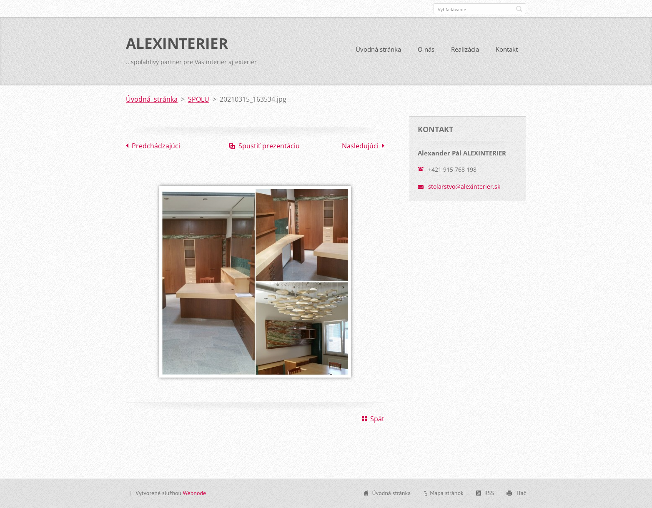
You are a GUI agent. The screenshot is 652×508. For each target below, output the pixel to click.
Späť (377, 418)
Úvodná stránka (378, 49)
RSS (489, 493)
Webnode (194, 493)
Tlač (521, 493)
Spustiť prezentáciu (269, 145)
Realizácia (465, 49)
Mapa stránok (447, 493)
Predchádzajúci (156, 145)
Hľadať (519, 8)
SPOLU (198, 99)
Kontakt (507, 49)
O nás (426, 49)
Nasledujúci (360, 145)
